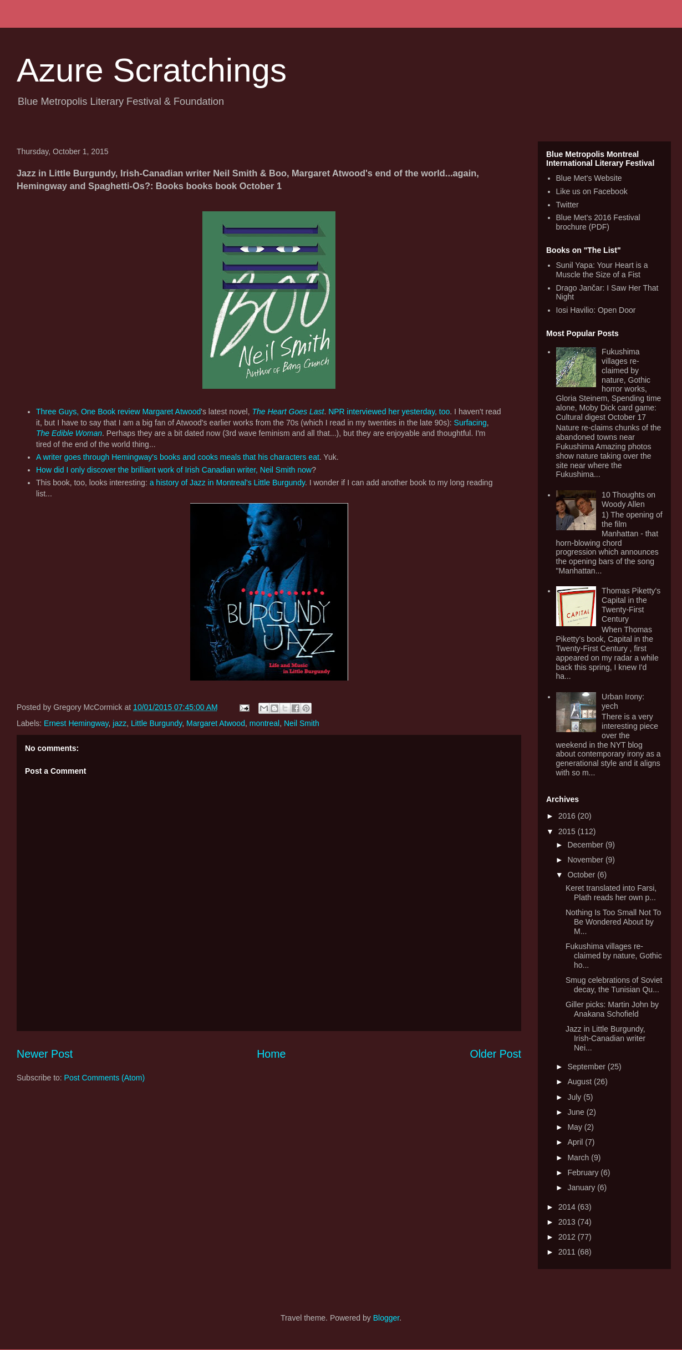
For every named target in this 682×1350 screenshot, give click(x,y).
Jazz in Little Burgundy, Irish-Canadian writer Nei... (605, 1038)
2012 (568, 1236)
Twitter (567, 204)
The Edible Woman (69, 433)
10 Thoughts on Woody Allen (628, 499)
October (582, 874)
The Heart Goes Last (288, 411)
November (586, 859)
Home (271, 1054)
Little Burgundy (156, 723)
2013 (568, 1221)
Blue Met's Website (589, 178)
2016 (568, 815)
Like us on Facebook (592, 191)
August (580, 1081)
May (575, 1127)
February (583, 1172)
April (576, 1142)
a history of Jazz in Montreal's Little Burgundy (227, 482)
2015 (568, 831)
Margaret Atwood (215, 723)
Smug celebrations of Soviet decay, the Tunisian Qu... (614, 985)
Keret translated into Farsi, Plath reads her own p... (611, 893)
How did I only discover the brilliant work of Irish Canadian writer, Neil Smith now (174, 469)
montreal (264, 723)
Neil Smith (301, 723)
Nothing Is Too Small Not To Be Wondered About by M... (613, 922)
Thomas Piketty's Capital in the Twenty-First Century (631, 604)
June (576, 1112)
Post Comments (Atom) (104, 1077)
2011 (568, 1251)
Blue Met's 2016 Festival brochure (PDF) (598, 222)
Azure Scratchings (152, 70)
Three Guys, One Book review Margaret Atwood (118, 411)
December (586, 844)
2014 (568, 1206)
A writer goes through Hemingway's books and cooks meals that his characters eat (177, 457)
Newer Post (45, 1054)
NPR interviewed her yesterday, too (389, 411)
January (582, 1187)
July (575, 1097)
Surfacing (470, 422)
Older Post (495, 1054)
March (579, 1157)
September (587, 1066)
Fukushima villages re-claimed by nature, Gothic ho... (614, 956)
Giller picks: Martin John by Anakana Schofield (612, 1009)
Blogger (386, 1317)
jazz (119, 723)
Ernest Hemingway (76, 723)
